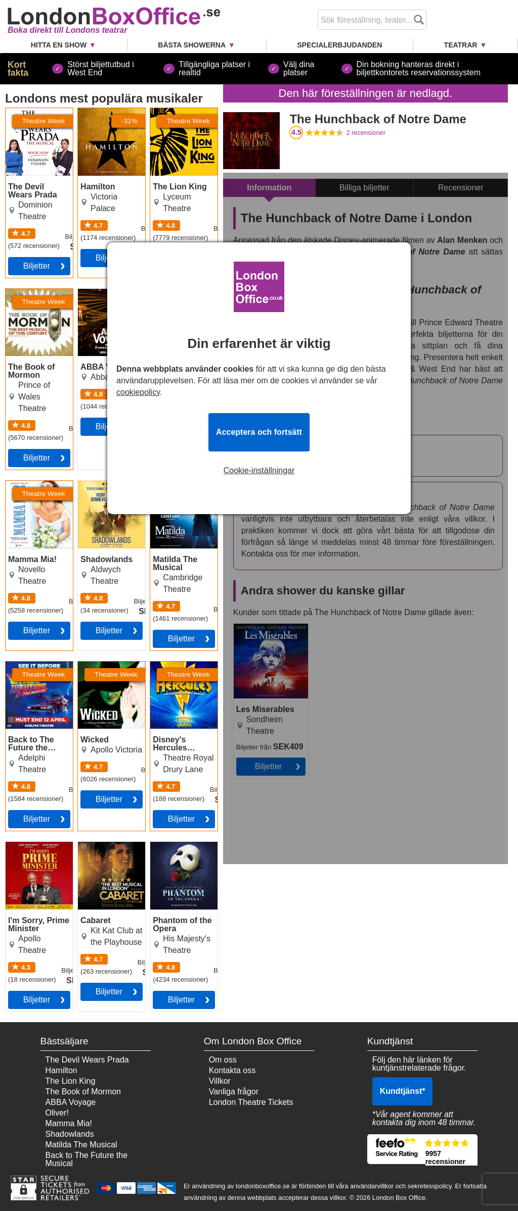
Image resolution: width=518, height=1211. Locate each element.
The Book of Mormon (27, 297)
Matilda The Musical (171, 489)
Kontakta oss (232, 1070)
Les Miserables (261, 628)
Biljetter (36, 266)
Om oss (223, 1059)
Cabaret (92, 846)
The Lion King (175, 112)
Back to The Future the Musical (39, 670)
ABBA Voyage (71, 1102)
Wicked (91, 666)
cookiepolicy (138, 392)
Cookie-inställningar (259, 471)
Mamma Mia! (29, 485)
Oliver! (57, 1112)
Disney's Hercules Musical (182, 670)
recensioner (365, 132)
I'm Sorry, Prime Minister (34, 850)
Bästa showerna (192, 45)
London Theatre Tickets (251, 1102)
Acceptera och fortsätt (259, 432)
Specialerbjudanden (339, 45)
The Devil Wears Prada (35, 116)
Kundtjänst (402, 1091)
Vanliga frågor (233, 1091)
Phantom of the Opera (177, 850)
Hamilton (94, 112)
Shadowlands (102, 485)
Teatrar (461, 45)
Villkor (220, 1081)
